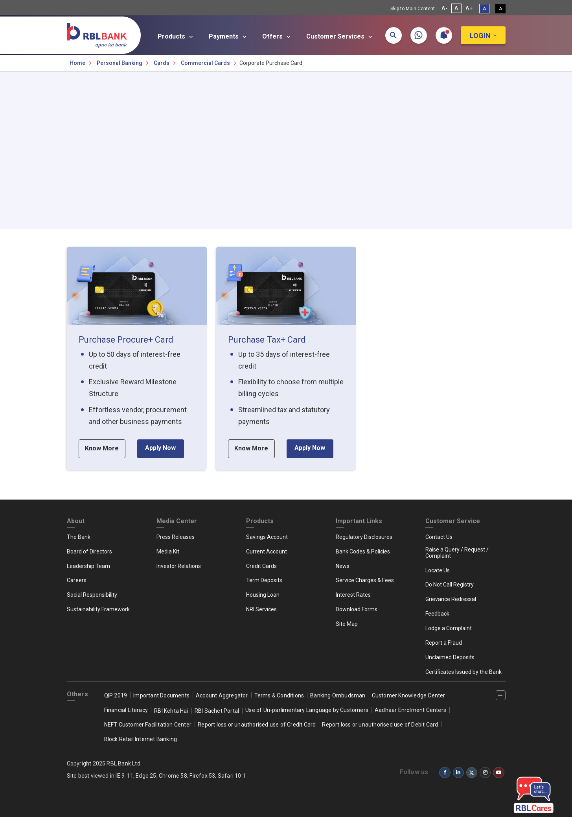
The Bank (78, 537)
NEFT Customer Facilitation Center (148, 724)
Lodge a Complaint (448, 628)
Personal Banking (119, 63)
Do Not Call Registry (449, 584)
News (342, 566)
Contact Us (438, 537)
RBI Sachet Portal (217, 711)
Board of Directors (89, 551)
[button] (393, 35)
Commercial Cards (205, 63)
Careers (76, 580)
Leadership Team (88, 566)
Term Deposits (264, 580)
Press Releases (175, 537)
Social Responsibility (92, 595)
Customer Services (340, 37)
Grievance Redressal (450, 599)
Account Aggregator (222, 695)
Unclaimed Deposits (450, 657)
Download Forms (356, 609)
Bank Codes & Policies (363, 551)
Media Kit (167, 551)
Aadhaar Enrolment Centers (410, 710)
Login (480, 35)
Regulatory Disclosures (364, 537)
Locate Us (437, 570)
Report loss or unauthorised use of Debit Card (380, 724)
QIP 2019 (115, 695)
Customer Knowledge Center (408, 695)
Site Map (347, 624)
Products (176, 37)
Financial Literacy (126, 710)
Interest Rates (353, 595)
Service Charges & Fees (365, 580)
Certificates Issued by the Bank (463, 672)
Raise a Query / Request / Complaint (457, 552)
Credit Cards (261, 566)
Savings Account (267, 537)
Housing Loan (263, 595)
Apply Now (160, 448)
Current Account (266, 551)
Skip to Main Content (412, 8)
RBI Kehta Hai (171, 711)
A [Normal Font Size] (456, 8)
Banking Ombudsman (337, 695)
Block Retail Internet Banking (140, 739)
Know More (102, 448)
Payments (229, 37)
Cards (161, 63)
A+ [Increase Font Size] (469, 8)
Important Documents (161, 695)
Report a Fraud (443, 643)
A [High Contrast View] (500, 8)
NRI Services (261, 609)
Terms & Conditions (279, 695)
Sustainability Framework (98, 609)
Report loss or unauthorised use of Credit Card (257, 724)
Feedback (437, 613)
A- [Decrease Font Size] (444, 8)
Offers (277, 37)
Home (77, 63)
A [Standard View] (484, 8)
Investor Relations (178, 566)
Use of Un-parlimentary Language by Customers (306, 710)
